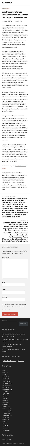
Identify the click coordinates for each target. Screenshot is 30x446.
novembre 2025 (7, 385)
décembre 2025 (7, 383)
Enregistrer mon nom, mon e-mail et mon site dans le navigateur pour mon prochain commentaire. (14, 307)
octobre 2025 (6, 387)
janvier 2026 (6, 381)
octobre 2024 (6, 413)
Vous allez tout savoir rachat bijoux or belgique (14, 334)
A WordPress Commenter (9, 361)
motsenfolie (7, 2)
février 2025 (6, 404)
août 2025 (6, 391)
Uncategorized (6, 8)
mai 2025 (5, 398)
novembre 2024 (7, 411)
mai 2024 (5, 423)
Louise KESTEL (8, 21)
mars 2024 (6, 428)
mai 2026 (5, 372)
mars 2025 (6, 402)
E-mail (4, 289)
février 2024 (6, 430)
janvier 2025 (6, 406)
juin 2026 (5, 370)
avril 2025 (5, 400)
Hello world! (21, 361)
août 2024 (6, 417)
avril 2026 (5, 374)
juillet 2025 (6, 394)
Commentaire (6, 257)
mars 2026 (6, 377)
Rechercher (5, 320)
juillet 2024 (6, 419)
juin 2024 (5, 421)
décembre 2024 (7, 409)
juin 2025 (5, 396)
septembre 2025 (7, 389)
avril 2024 (5, 426)
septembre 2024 (7, 415)
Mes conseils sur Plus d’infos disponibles (12, 336)
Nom (3, 282)
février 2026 (6, 379)
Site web (4, 297)
